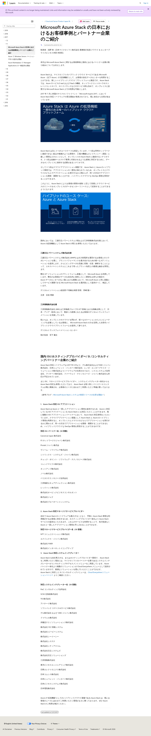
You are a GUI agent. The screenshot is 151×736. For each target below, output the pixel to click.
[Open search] (140, 3)
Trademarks (94, 729)
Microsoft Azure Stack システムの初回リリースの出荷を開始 (77, 394)
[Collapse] (32, 21)
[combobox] (19, 26)
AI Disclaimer (7, 729)
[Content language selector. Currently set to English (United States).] (13, 723)
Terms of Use (83, 729)
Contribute (41, 729)
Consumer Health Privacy (65, 729)
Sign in (145, 3)
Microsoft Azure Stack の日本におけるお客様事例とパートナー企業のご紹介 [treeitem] (21, 50)
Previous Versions (21, 729)
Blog (31, 729)
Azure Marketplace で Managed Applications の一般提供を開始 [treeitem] (19, 64)
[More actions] (109, 21)
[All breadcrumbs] (43, 21)
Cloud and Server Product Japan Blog (59, 21)
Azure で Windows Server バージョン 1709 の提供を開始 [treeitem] (21, 57)
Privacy (49, 729)
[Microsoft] (4, 3)
